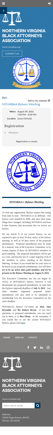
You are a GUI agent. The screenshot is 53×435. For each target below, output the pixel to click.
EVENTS (33, 337)
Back (4, 97)
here (23, 323)
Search (37, 405)
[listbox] (39, 101)
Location (11, 118)
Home (6, 337)
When (12, 111)
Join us (19, 337)
